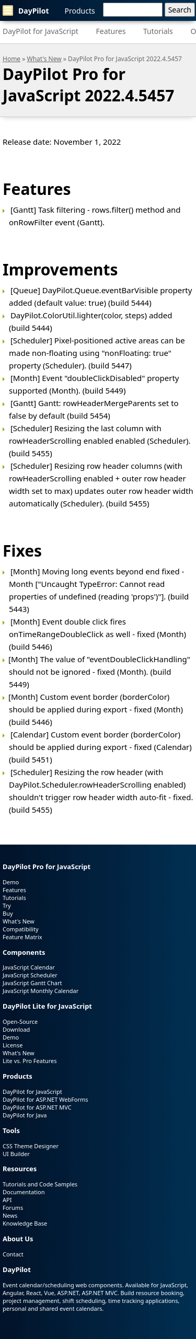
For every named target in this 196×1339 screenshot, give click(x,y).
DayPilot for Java (25, 1115)
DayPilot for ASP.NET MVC (37, 1107)
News (10, 1215)
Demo (11, 882)
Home (11, 58)
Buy (8, 913)
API (7, 1200)
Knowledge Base (25, 1223)
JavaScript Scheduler (30, 975)
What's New (44, 58)
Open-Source (20, 1021)
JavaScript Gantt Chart (32, 983)
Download (16, 1029)
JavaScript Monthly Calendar (40, 991)
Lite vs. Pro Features (29, 1061)
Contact (13, 1254)
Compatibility (21, 929)
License (12, 1045)
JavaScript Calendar (29, 967)
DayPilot (26, 10)
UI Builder (16, 1154)
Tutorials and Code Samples (40, 1184)
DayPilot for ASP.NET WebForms (45, 1099)
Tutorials (158, 31)
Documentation (23, 1192)
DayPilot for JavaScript (40, 31)
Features (111, 31)
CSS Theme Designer (31, 1146)
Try (7, 905)
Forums (13, 1207)
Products (80, 11)
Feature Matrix (22, 937)
